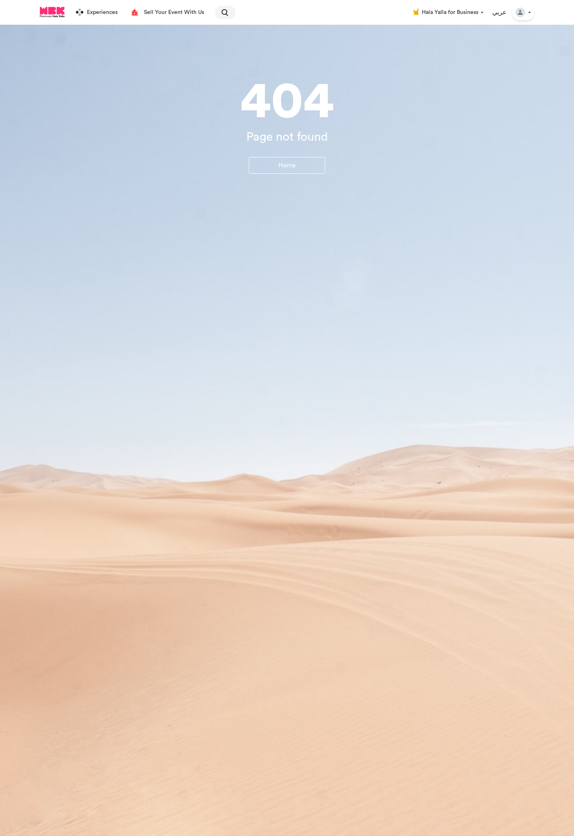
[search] (221, 12)
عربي (499, 12)
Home (287, 165)
